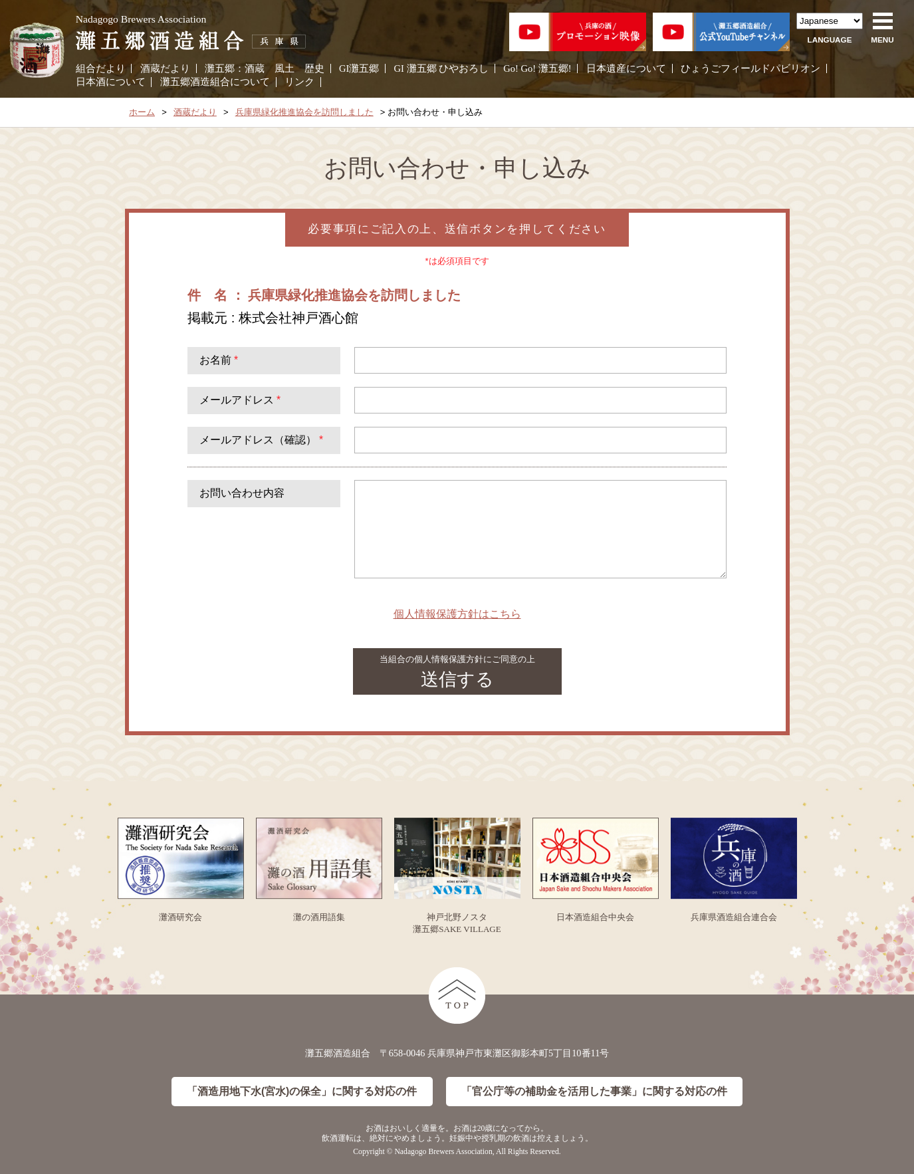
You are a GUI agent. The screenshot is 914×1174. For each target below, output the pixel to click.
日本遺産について (626, 68)
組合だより (101, 68)
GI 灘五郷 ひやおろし (441, 68)
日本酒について (111, 81)
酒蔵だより (165, 68)
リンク (299, 81)
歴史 (314, 68)
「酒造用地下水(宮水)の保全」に (302, 1092)
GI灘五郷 (359, 68)
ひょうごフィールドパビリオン (750, 68)
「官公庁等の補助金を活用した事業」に (594, 1092)
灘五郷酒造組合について (215, 81)
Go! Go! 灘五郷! (537, 68)
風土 (284, 68)
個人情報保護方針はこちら (457, 614)
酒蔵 (255, 68)
